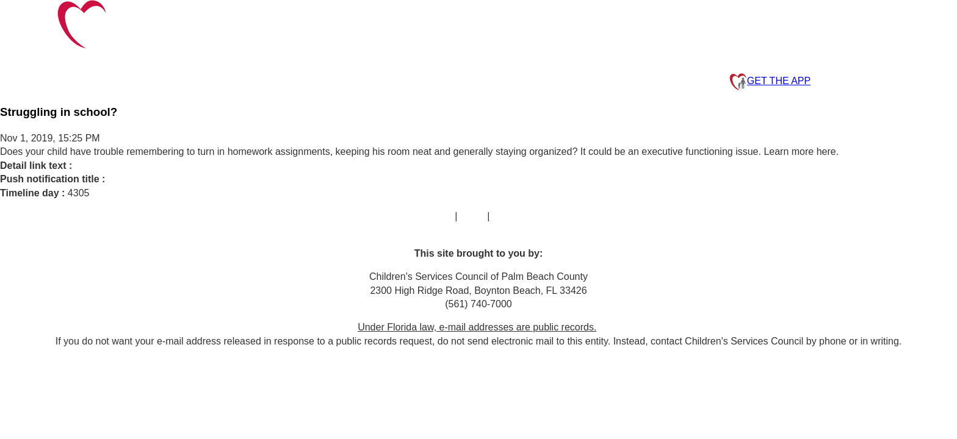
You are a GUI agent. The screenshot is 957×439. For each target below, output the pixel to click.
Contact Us (428, 216)
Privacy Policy (523, 216)
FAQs (472, 216)
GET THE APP (770, 82)
